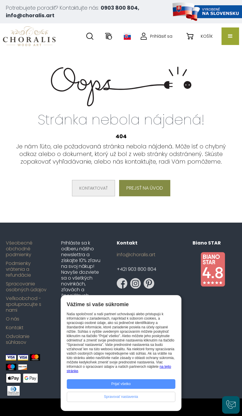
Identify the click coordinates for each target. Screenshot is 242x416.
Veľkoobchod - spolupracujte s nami (23, 304)
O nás (12, 319)
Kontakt (14, 328)
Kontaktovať (93, 188)
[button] (230, 36)
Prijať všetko (121, 384)
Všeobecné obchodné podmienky (19, 249)
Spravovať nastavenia (121, 397)
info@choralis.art (136, 255)
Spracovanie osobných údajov (26, 287)
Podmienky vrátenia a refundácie (18, 269)
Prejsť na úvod (144, 188)
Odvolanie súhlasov (18, 339)
